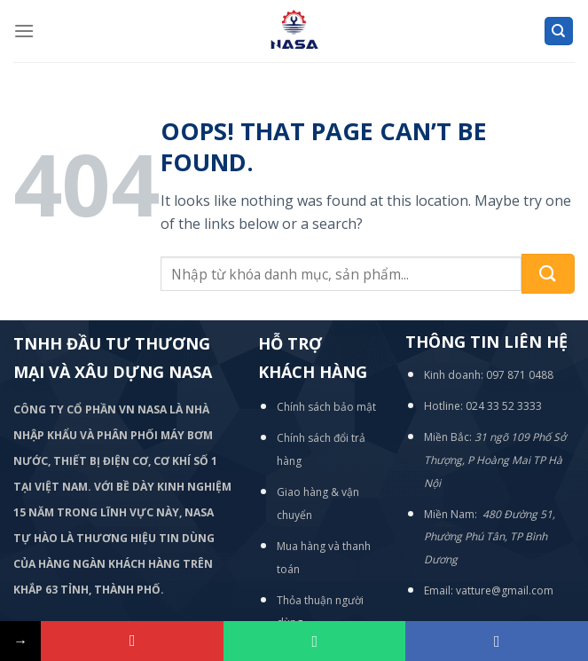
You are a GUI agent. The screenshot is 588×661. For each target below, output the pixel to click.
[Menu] (24, 30)
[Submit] (548, 274)
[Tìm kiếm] (559, 31)
